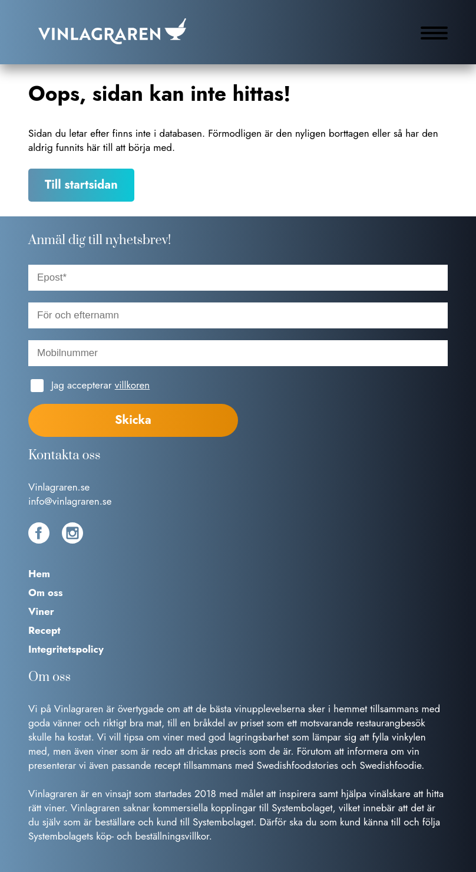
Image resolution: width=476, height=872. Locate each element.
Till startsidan (81, 184)
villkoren (132, 385)
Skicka (133, 420)
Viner (41, 611)
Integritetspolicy (66, 649)
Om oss (45, 592)
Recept (44, 630)
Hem (39, 574)
